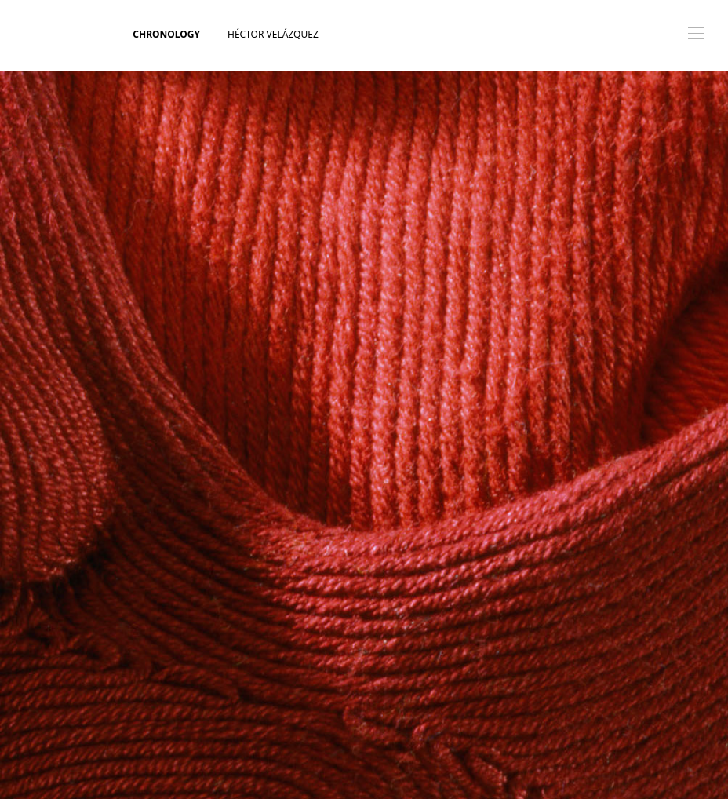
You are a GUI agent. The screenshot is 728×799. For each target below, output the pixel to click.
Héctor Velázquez (273, 34)
